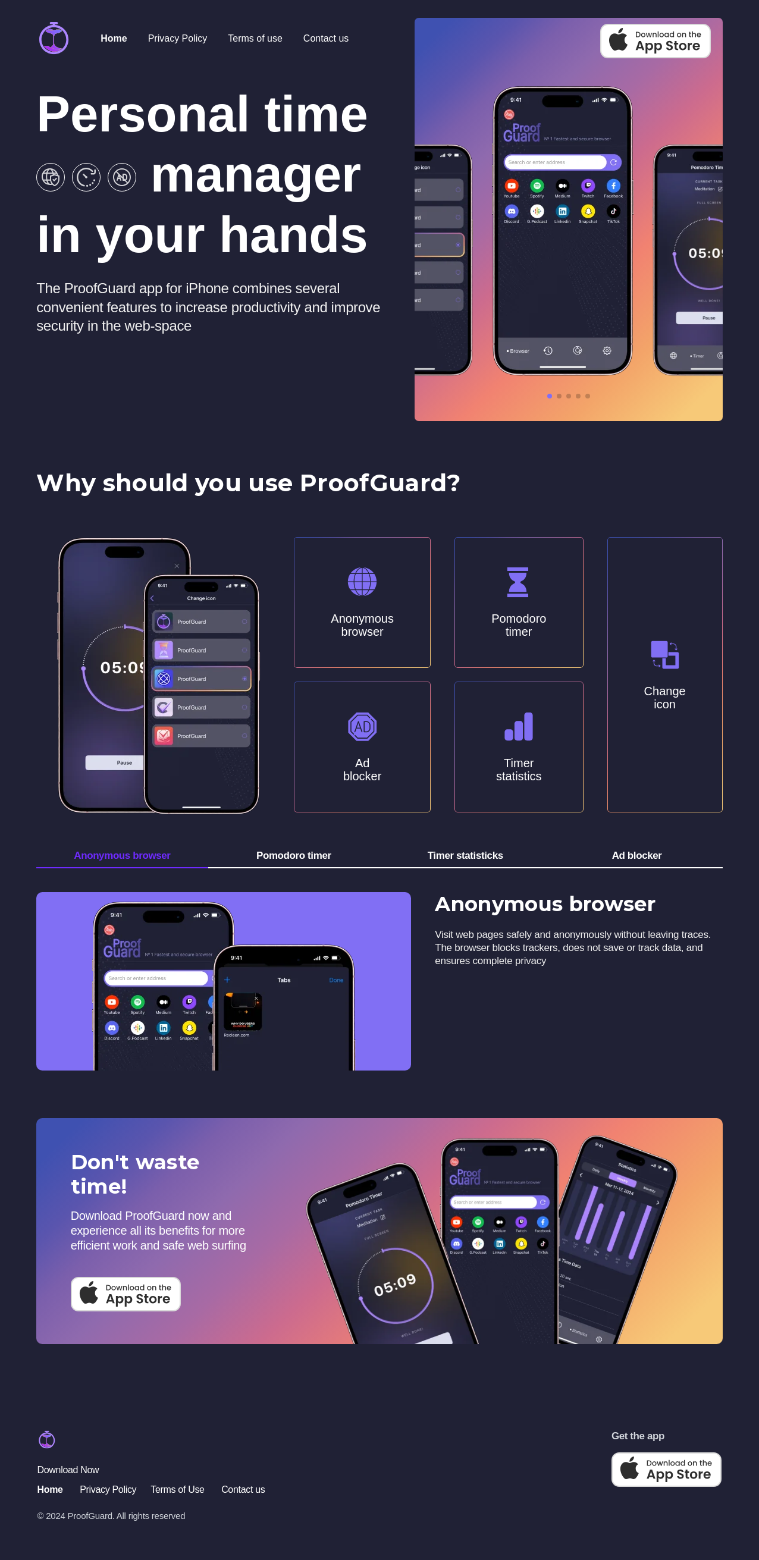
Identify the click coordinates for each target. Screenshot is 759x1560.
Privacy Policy (178, 38)
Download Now (68, 1470)
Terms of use (255, 38)
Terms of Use (177, 1489)
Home (114, 38)
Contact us (326, 38)
